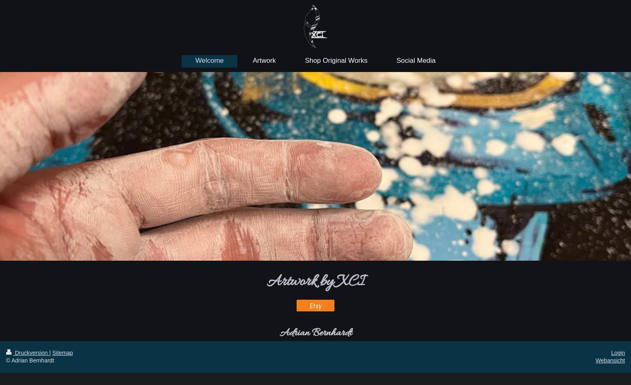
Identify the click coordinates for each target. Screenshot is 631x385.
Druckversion (27, 353)
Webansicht (610, 360)
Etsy (315, 305)
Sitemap (62, 353)
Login (618, 353)
